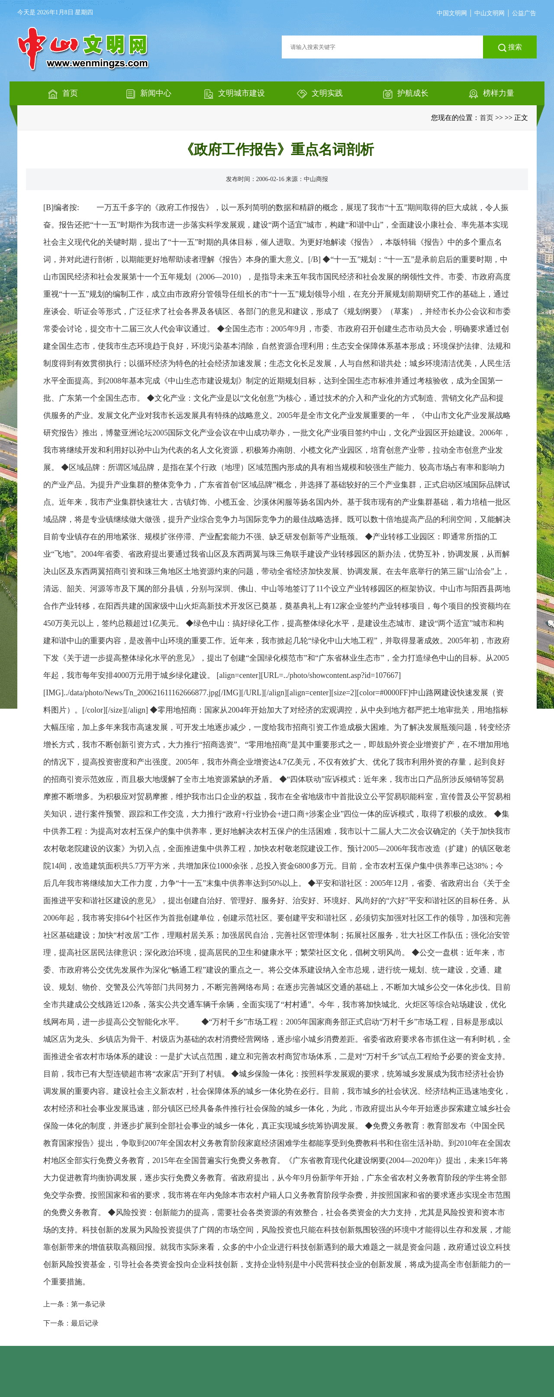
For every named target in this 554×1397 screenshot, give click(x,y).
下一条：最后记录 (71, 1323)
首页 (486, 117)
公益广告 (524, 13)
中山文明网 (489, 13)
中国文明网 (452, 13)
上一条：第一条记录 (74, 1304)
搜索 (510, 47)
